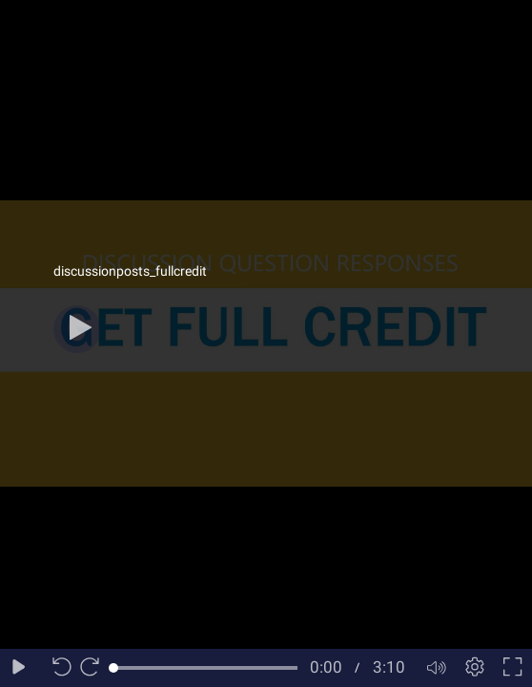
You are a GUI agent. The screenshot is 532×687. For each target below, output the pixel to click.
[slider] (205, 668)
